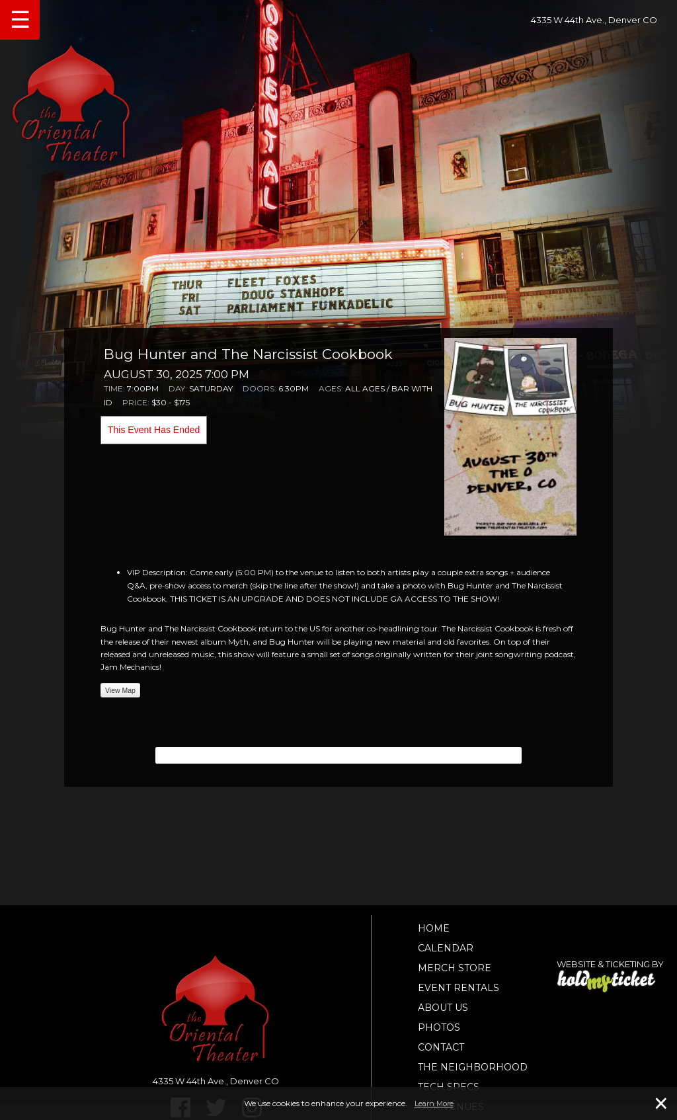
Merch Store (454, 968)
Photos (439, 1027)
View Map (120, 690)
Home (434, 928)
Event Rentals (458, 988)
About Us (443, 1008)
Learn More (434, 1103)
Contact (441, 1047)
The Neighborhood (473, 1067)
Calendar (445, 948)
